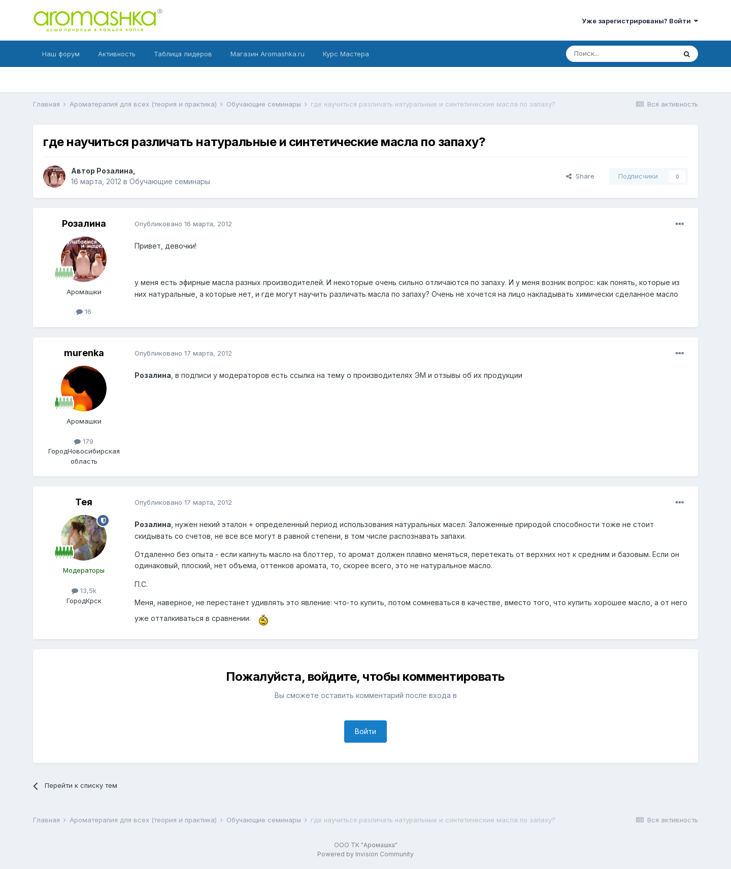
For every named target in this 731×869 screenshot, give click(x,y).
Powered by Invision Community (365, 854)
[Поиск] (621, 54)
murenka (84, 352)
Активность (117, 54)
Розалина (114, 170)
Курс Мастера (346, 54)
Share (580, 176)
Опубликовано (183, 224)
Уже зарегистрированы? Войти (640, 21)
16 (83, 311)
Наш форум (61, 54)
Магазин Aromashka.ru (267, 54)
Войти (365, 731)
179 (83, 441)
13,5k (84, 590)
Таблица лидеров (183, 54)
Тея (83, 502)
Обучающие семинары (169, 181)
